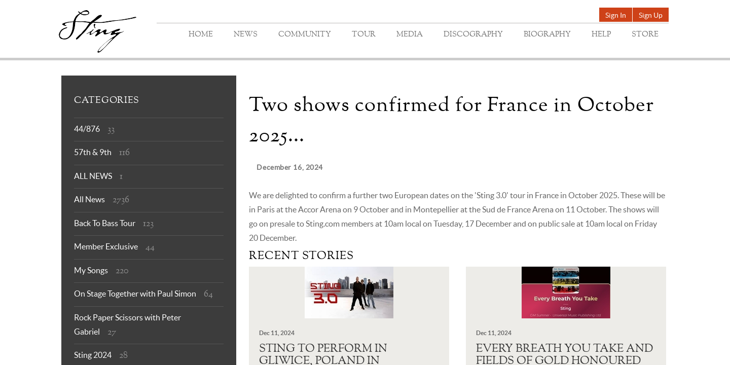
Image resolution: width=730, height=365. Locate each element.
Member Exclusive (106, 246)
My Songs (91, 270)
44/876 (87, 128)
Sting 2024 (93, 354)
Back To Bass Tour (104, 223)
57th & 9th (93, 152)
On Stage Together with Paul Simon (135, 293)
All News (89, 199)
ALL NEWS (93, 175)
